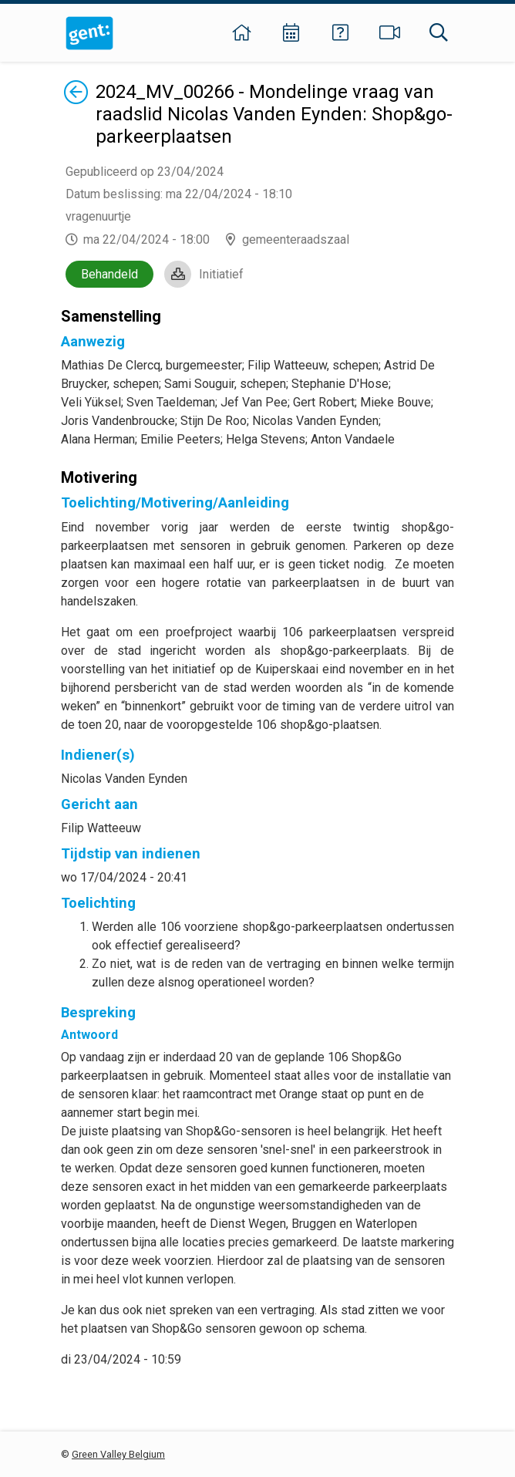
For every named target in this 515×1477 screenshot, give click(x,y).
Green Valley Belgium (118, 1454)
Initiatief (221, 274)
